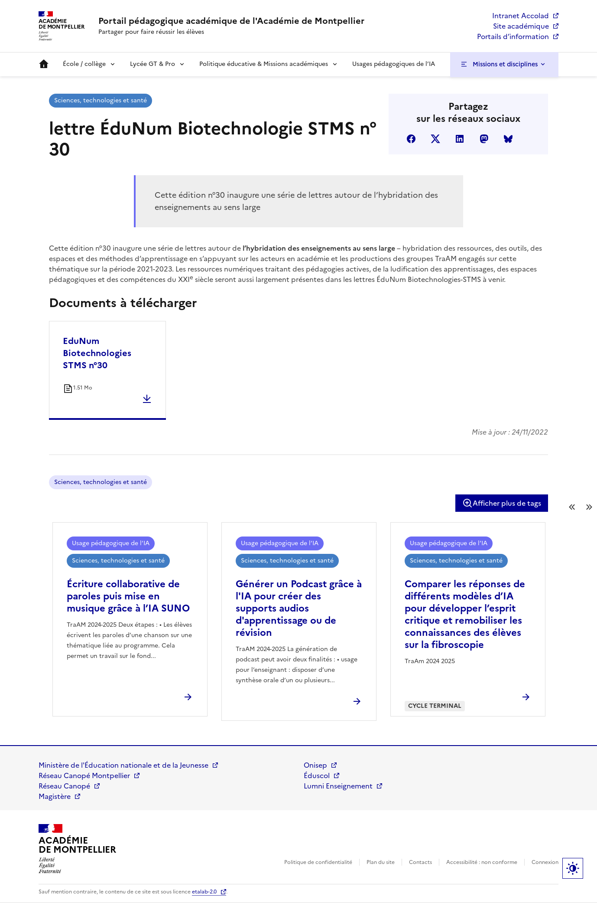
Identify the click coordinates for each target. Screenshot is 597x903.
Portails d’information (513, 36)
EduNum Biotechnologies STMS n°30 (97, 353)
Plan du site (381, 862)
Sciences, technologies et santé (100, 100)
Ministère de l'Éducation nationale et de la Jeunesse (123, 765)
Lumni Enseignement (338, 786)
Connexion (545, 862)
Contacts (420, 862)
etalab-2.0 (204, 892)
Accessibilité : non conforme (481, 862)
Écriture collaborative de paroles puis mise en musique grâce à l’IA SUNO (128, 596)
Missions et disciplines (505, 64)
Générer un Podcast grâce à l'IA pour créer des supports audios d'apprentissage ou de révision (299, 608)
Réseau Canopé (64, 786)
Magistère (55, 796)
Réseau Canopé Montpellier (84, 775)
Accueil (44, 64)
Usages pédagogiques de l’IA (393, 64)
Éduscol (317, 775)
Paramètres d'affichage (572, 868)
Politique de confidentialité (318, 862)
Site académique (521, 26)
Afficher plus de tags (501, 503)
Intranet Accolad (520, 15)
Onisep (315, 765)
